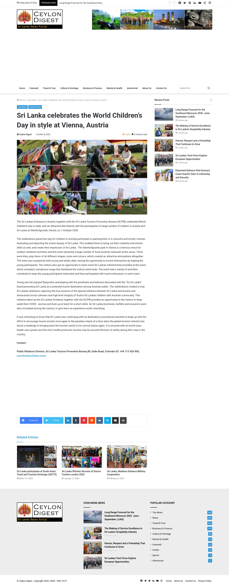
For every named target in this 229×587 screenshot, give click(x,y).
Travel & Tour (49, 88)
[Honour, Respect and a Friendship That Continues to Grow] (164, 145)
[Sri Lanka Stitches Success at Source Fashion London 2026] (82, 457)
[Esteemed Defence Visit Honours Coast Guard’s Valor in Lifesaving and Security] (164, 175)
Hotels (155, 549)
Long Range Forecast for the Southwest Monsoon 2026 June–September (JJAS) (193, 113)
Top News (32, 100)
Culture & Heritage (69, 88)
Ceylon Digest (25, 134)
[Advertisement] (114, 58)
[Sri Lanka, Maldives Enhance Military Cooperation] (127, 457)
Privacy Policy (204, 581)
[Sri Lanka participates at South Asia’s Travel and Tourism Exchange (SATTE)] (37, 457)
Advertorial (132, 88)
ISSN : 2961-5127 (58, 581)
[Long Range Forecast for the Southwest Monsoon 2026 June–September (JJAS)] (164, 114)
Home (22, 88)
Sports (155, 555)
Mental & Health (114, 88)
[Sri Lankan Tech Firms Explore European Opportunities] (164, 160)
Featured (34, 88)
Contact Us (161, 88)
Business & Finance (92, 88)
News (155, 517)
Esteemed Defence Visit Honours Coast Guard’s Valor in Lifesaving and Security (193, 174)
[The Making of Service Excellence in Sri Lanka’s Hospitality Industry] (164, 130)
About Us (146, 88)
